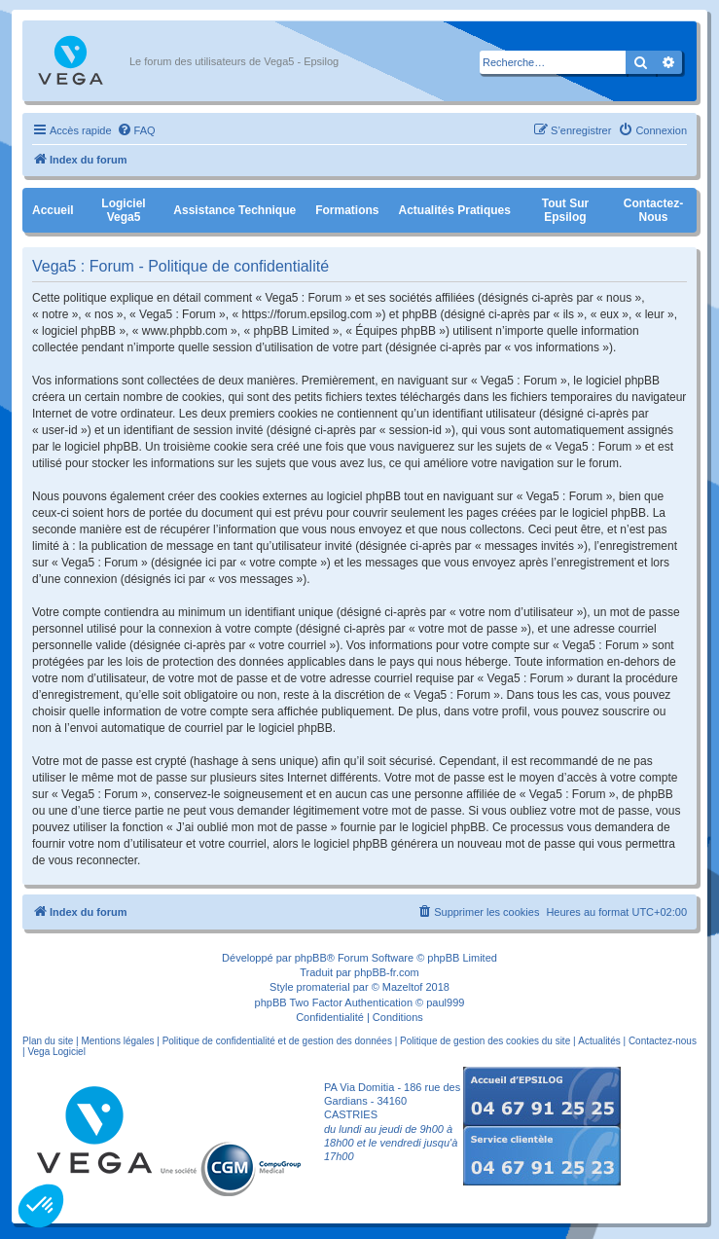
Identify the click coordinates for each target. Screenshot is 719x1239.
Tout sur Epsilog (565, 210)
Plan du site (47, 1041)
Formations (346, 210)
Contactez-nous (653, 210)
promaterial (323, 987)
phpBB (311, 958)
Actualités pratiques (455, 210)
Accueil (53, 210)
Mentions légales (117, 1041)
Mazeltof (402, 987)
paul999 (445, 1002)
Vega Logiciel (56, 1051)
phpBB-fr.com (386, 972)
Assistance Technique (234, 210)
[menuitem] (136, 130)
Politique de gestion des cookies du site (485, 1041)
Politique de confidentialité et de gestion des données (277, 1041)
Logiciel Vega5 (123, 210)
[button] (41, 1206)
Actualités (599, 1041)
